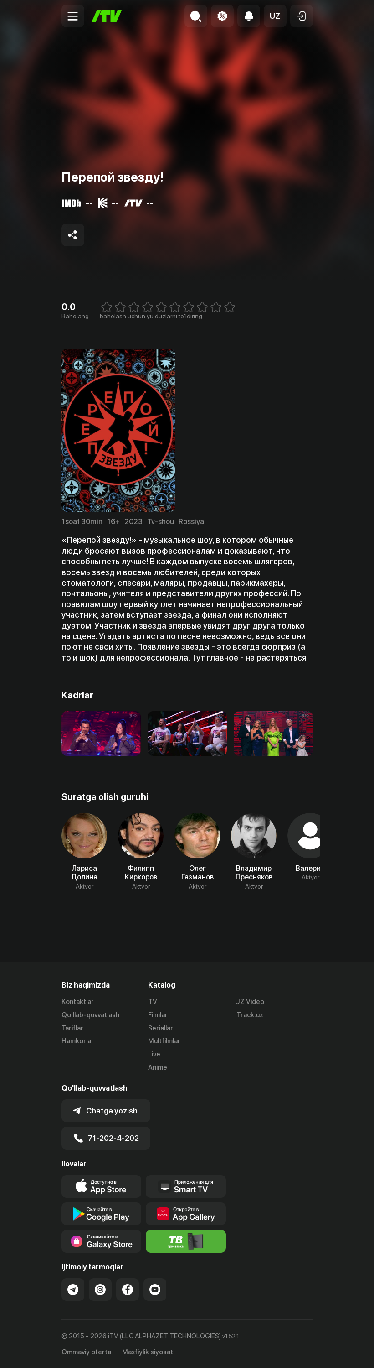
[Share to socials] (72, 235)
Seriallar (160, 1028)
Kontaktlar (77, 1002)
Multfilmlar (164, 1041)
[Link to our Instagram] (100, 1289)
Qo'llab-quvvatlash (90, 1015)
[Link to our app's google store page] (101, 1213)
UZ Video (249, 1002)
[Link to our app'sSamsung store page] (101, 1240)
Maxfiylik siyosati (148, 1351)
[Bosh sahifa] (107, 16)
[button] (275, 16)
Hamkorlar (77, 1041)
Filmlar (158, 1015)
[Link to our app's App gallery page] (186, 1213)
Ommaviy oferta (86, 1351)
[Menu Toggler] (72, 16)
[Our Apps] (186, 1186)
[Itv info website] (186, 1240)
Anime (157, 1067)
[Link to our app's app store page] (101, 1186)
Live (154, 1054)
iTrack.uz (249, 1015)
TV (152, 1002)
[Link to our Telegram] (72, 1289)
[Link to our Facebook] (127, 1289)
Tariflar (72, 1028)
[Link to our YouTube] (154, 1289)
